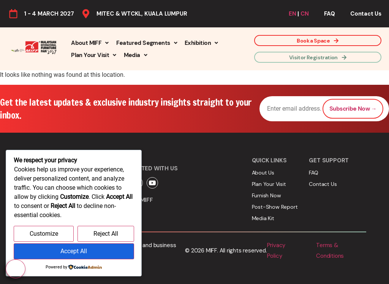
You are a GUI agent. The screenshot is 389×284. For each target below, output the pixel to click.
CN (304, 13)
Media (135, 55)
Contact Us (365, 13)
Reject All (105, 234)
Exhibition (201, 43)
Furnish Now (266, 195)
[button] (89, 43)
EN (292, 13)
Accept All (73, 251)
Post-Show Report (275, 206)
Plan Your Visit (93, 55)
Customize (44, 234)
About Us (263, 172)
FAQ (329, 13)
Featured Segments (146, 43)
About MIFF (89, 43)
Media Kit (263, 218)
